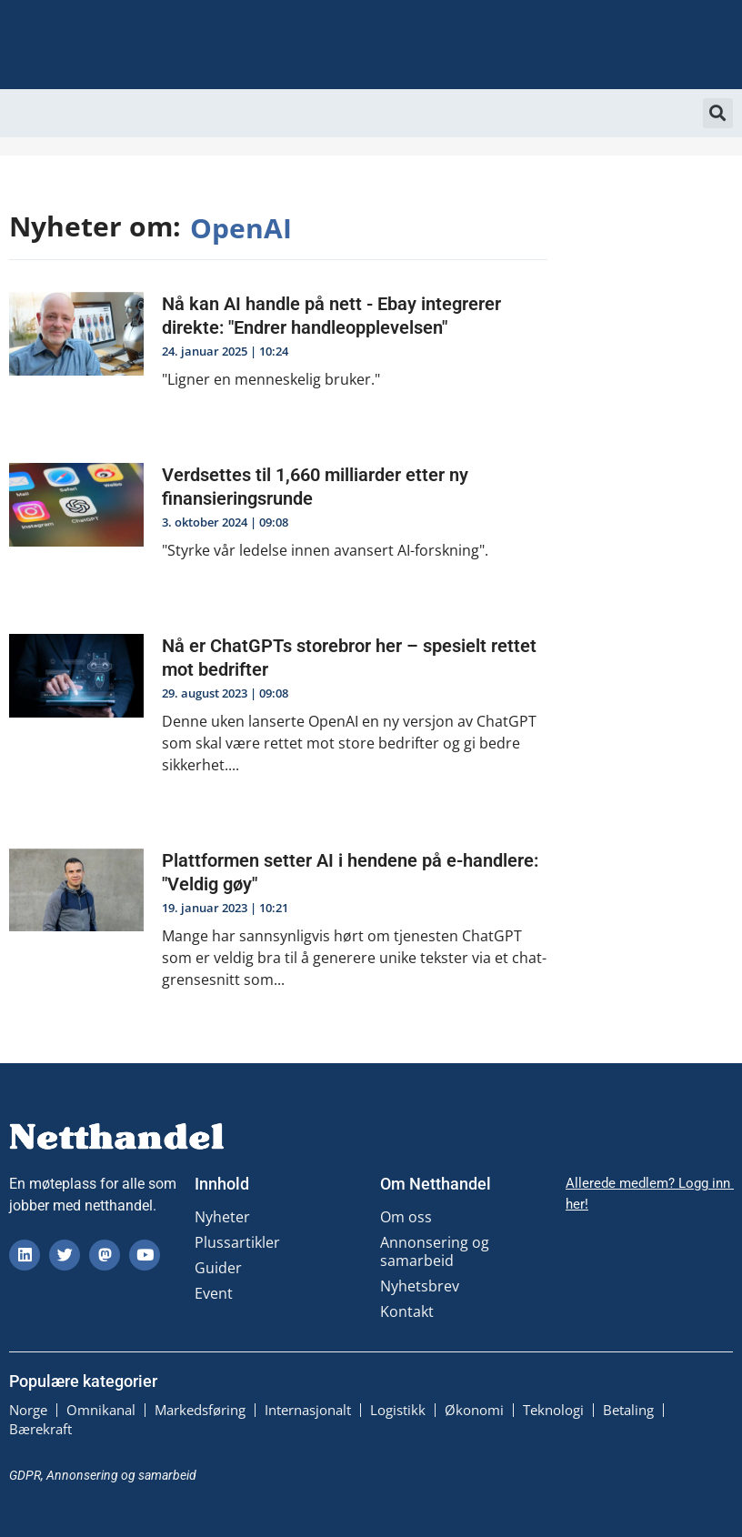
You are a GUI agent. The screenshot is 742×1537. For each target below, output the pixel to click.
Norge (28, 1410)
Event (214, 1293)
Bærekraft (40, 1428)
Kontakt (407, 1311)
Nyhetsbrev (419, 1286)
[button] (718, 113)
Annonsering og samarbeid (434, 1251)
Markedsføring (200, 1410)
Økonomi (474, 1410)
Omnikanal (100, 1410)
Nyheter (222, 1217)
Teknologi (553, 1410)
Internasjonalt (308, 1410)
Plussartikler (237, 1242)
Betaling (628, 1410)
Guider (218, 1268)
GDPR (25, 1473)
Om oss (406, 1217)
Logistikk (398, 1410)
